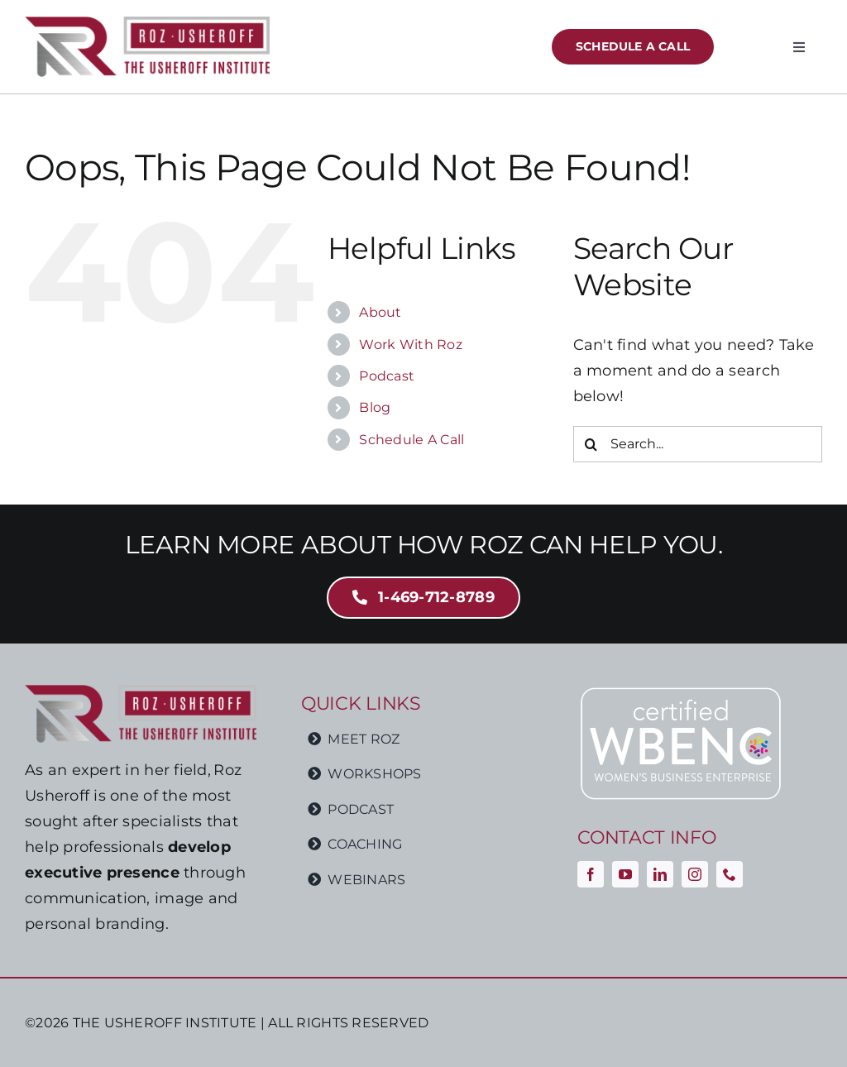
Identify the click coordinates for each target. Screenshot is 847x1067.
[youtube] (625, 874)
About (380, 312)
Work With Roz (410, 344)
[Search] (591, 444)
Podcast (386, 376)
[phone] (729, 874)
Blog (374, 407)
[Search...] (697, 444)
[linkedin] (660, 874)
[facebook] (590, 874)
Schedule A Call (411, 439)
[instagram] (695, 874)
